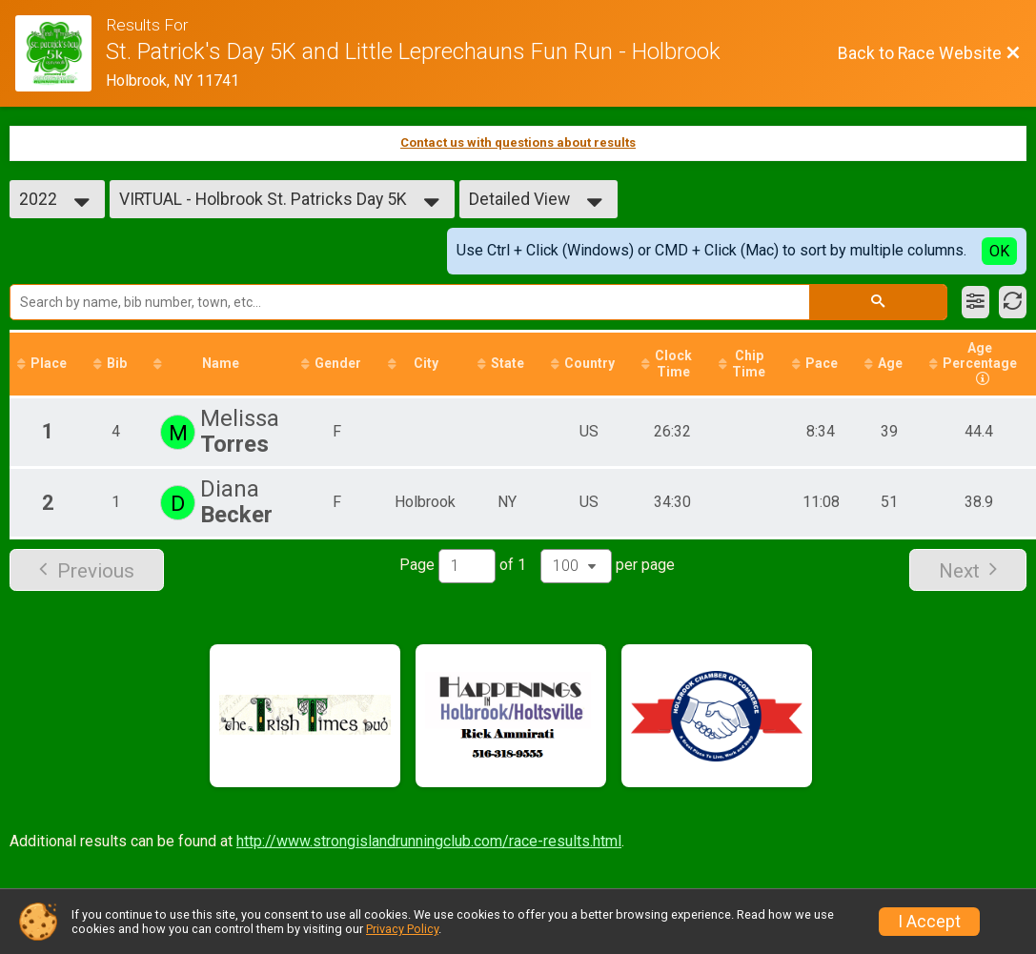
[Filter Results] (975, 302)
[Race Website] (60, 53)
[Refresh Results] (1012, 302)
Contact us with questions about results (518, 142)
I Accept (929, 921)
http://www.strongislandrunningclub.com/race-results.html (428, 841)
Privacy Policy (402, 929)
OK (999, 251)
